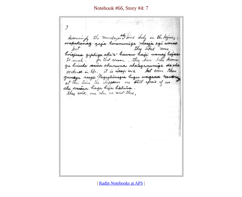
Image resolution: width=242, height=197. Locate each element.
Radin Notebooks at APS (121, 183)
